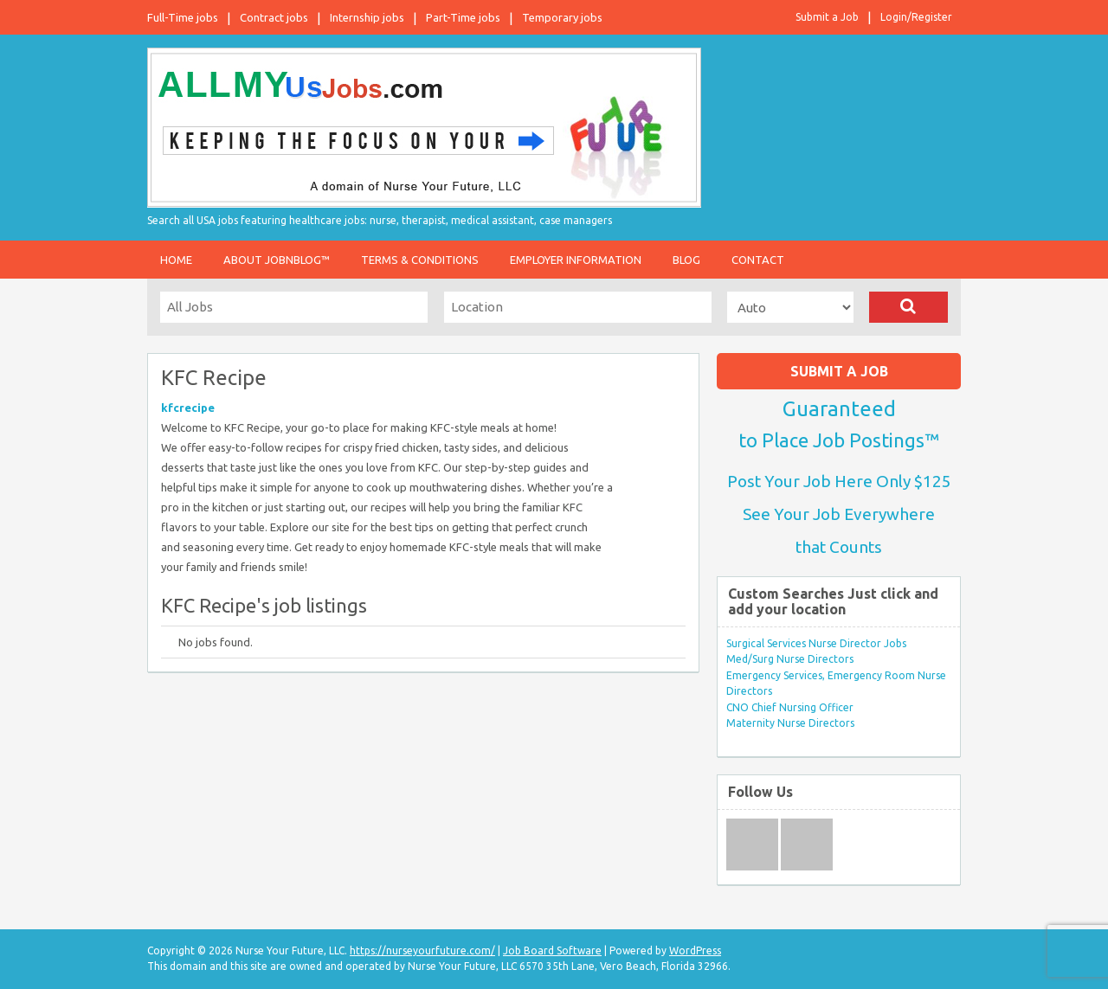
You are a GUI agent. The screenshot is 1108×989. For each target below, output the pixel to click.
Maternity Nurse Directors (790, 723)
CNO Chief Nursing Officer (790, 707)
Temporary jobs (562, 17)
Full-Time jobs (182, 17)
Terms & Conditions (420, 260)
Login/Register (916, 16)
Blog (686, 260)
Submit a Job (827, 16)
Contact (757, 260)
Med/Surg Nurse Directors (790, 659)
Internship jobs (367, 17)
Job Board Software (552, 950)
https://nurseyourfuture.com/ (422, 950)
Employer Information (575, 260)
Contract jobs (274, 17)
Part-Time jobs (463, 17)
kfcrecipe (188, 407)
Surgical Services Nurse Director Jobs (816, 643)
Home (176, 260)
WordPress (695, 950)
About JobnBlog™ (276, 260)
